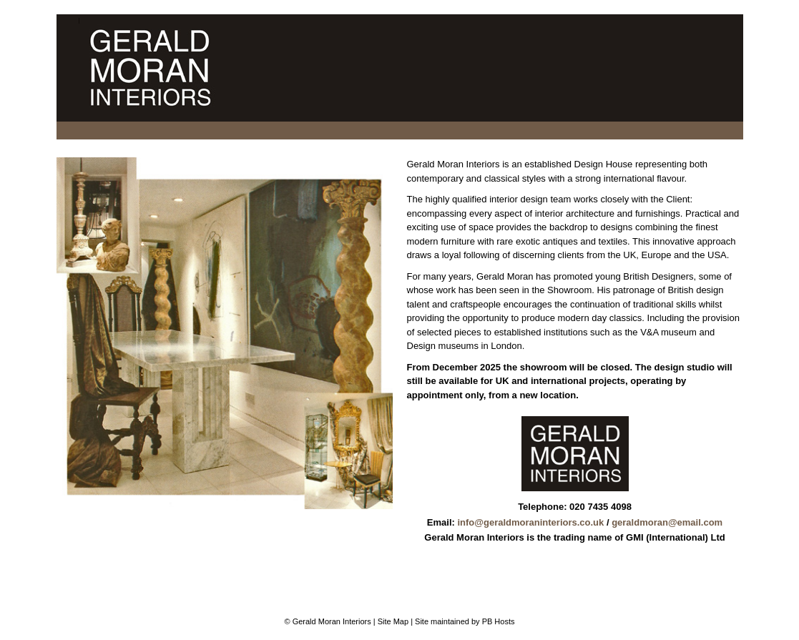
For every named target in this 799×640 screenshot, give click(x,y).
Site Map (393, 621)
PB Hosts (498, 621)
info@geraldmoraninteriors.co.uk (530, 522)
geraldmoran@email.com (667, 522)
